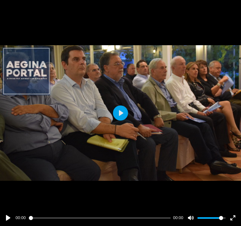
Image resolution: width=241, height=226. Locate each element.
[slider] (100, 218)
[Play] (8, 218)
